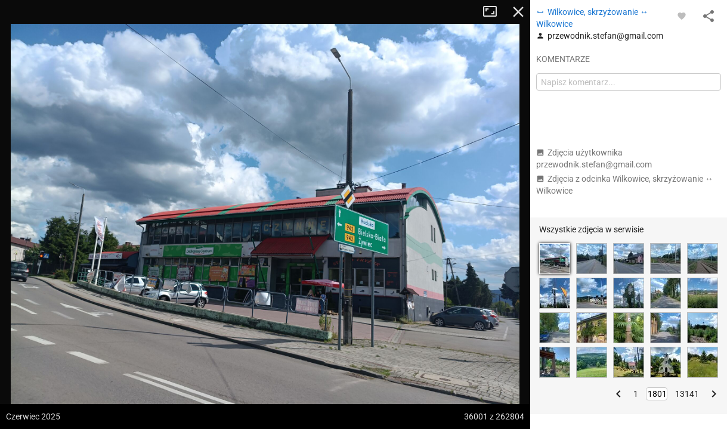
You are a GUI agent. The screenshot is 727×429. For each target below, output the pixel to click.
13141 (687, 394)
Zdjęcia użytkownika (594, 158)
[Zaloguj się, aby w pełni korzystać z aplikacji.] (681, 15)
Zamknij (518, 12)
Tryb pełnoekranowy (494, 12)
